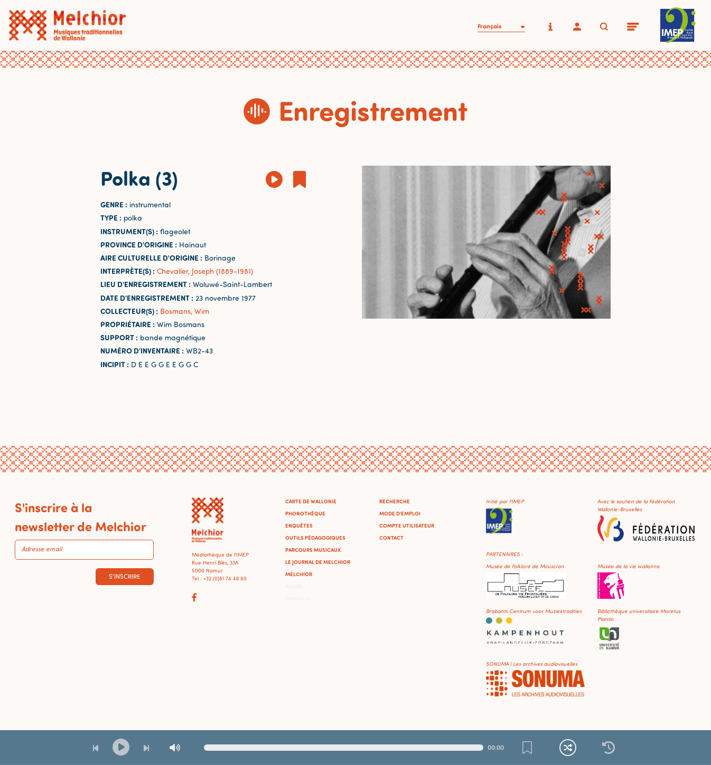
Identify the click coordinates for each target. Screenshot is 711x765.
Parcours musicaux (313, 549)
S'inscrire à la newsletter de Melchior (80, 516)
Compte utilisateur (406, 525)
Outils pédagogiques (315, 537)
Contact (391, 537)
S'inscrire (125, 576)
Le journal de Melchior (317, 562)
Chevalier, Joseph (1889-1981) (205, 270)
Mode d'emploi (399, 513)
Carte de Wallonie (310, 501)
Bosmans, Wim (184, 311)
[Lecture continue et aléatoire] (567, 747)
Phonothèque (305, 513)
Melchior (298, 574)
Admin (293, 586)
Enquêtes (299, 525)
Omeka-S (297, 598)
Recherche (394, 501)
